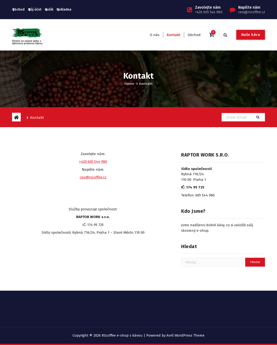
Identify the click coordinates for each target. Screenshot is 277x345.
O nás (154, 35)
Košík (49, 9)
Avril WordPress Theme (185, 335)
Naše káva (250, 34)
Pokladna (64, 9)
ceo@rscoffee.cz (93, 177)
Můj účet (34, 9)
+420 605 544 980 (93, 161)
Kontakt (173, 35)
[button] (257, 117)
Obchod (18, 9)
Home (129, 84)
